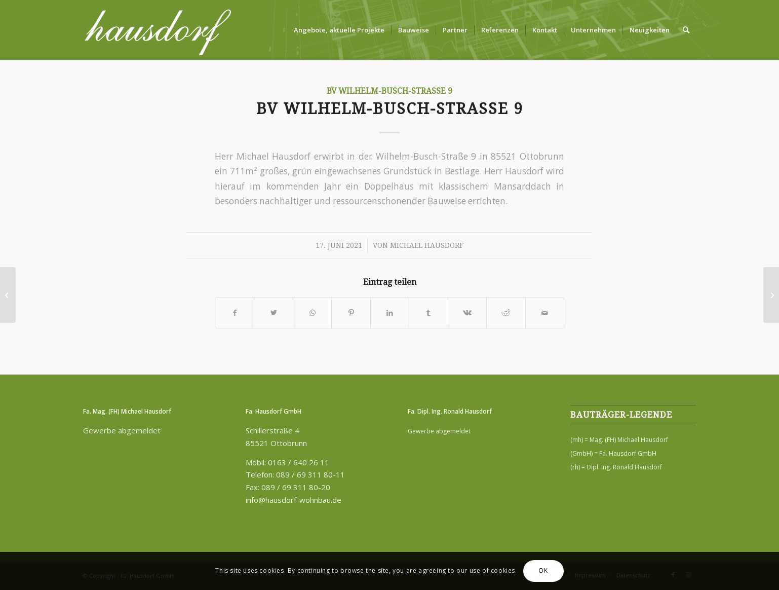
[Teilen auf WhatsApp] (312, 313)
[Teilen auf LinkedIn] (390, 313)
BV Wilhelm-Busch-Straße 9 (389, 91)
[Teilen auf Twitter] (273, 313)
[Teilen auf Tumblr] (428, 313)
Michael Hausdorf (426, 245)
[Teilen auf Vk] (467, 313)
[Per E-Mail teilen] (545, 313)
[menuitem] (339, 30)
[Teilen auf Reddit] (506, 313)
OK (543, 570)
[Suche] (686, 30)
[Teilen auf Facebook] (234, 313)
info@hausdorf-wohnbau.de (293, 500)
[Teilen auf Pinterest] (351, 313)
